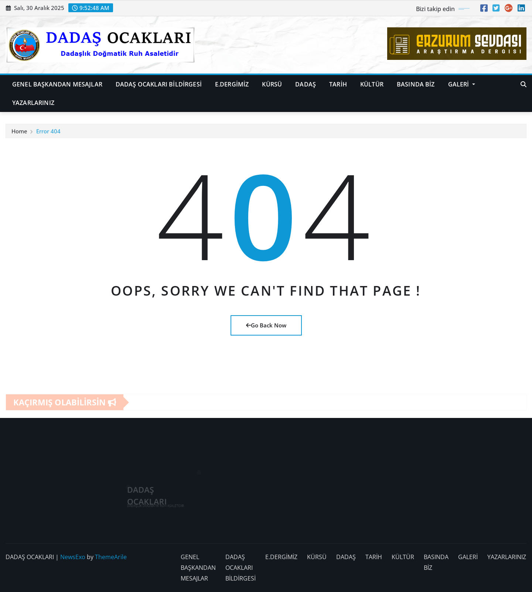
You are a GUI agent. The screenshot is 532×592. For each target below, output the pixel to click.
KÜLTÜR (371, 84)
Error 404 (48, 133)
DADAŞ (305, 84)
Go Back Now (266, 325)
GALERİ (461, 84)
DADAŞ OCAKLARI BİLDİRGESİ (159, 84)
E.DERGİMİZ (232, 84)
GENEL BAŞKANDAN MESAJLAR (57, 84)
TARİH (338, 84)
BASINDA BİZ (416, 84)
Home (19, 133)
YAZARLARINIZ (33, 103)
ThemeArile (111, 557)
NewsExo (72, 557)
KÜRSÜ (272, 84)
